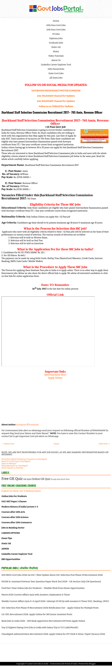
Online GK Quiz (41, 479)
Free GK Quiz (12, 479)
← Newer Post (8, 444)
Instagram (21, 424)
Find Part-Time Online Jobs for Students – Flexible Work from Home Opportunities (43, 588)
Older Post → (104, 444)
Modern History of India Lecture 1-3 (19, 506)
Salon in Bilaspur (8, 463)
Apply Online (55, 377)
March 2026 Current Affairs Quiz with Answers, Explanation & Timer (35, 594)
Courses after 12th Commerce (16, 522)
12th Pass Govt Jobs (55, 29)
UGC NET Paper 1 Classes (14, 501)
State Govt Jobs (56, 73)
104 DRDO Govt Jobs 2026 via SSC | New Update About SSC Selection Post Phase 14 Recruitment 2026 (52, 575)
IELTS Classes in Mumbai (12, 468)
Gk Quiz (27, 479)
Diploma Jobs (56, 38)
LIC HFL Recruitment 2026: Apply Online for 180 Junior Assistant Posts (36, 614)
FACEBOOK (37, 90)
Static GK (56, 47)
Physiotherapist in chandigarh (14, 466)
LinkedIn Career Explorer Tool (56, 64)
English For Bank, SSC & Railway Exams (21, 491)
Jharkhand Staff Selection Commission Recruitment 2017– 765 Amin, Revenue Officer (52, 112)
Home (56, 21)
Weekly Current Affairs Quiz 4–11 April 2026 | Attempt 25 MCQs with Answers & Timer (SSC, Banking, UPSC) (55, 601)
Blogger (92, 664)
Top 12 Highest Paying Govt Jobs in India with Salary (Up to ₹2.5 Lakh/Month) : (40, 627)
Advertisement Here (55, 374)
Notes (56, 51)
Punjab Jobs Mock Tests (60, 479)
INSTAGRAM (50, 90)
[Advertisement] (55, 399)
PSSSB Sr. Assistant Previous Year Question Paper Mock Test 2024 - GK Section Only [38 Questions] (51, 581)
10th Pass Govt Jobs (56, 25)
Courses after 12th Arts (13, 512)
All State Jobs (56, 77)
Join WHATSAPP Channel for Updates (56, 101)
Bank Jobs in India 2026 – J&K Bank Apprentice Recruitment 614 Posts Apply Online (43, 621)
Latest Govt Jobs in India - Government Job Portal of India (52, 664)
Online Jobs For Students (14, 496)
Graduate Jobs (56, 42)
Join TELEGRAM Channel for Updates (56, 96)
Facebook (34, 424)
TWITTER (63, 90)
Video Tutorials (56, 56)
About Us (56, 60)
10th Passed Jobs (56, 69)
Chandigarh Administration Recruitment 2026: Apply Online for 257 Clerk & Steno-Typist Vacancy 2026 (53, 634)
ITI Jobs (56, 34)
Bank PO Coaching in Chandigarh (15, 461)
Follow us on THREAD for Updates (56, 106)
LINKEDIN (75, 90)
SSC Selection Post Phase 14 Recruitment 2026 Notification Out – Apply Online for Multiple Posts (50, 607)
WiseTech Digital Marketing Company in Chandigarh (24, 459)
